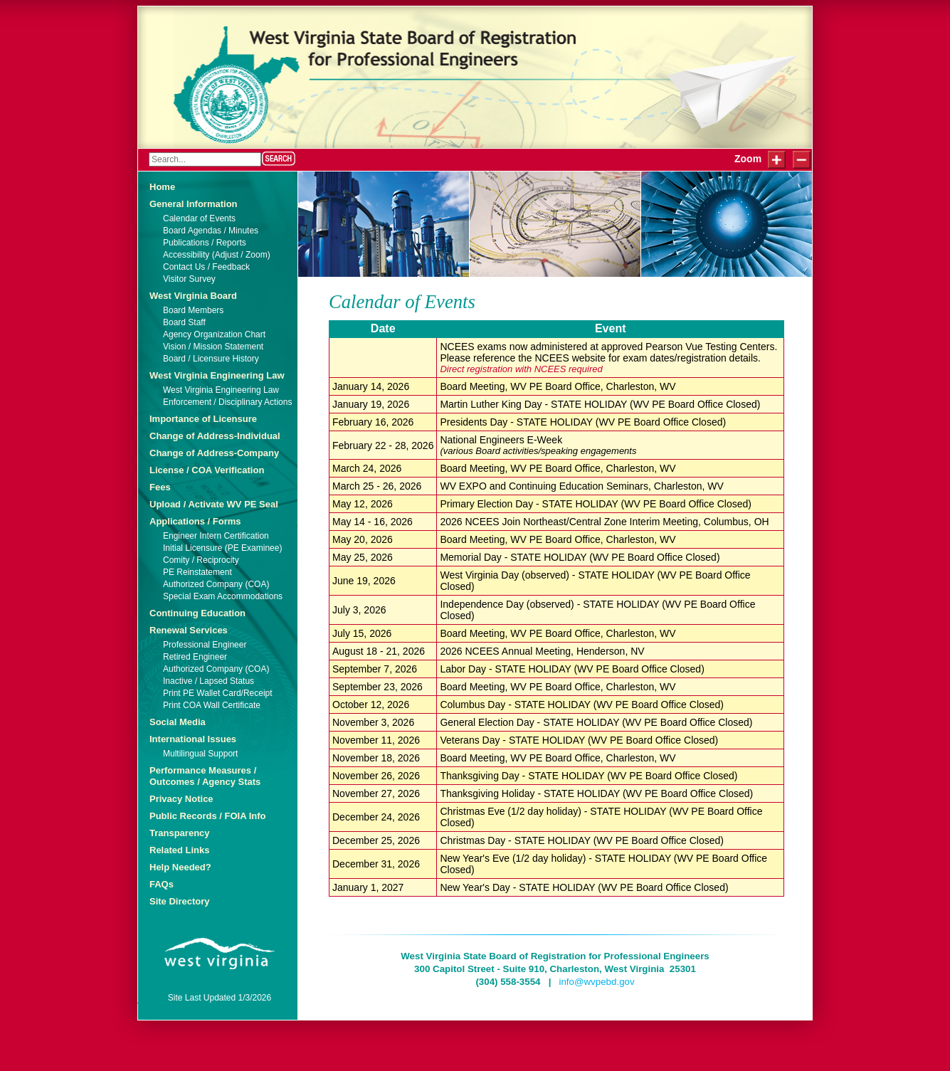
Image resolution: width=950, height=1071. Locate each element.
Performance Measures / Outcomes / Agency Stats (204, 776)
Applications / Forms (195, 521)
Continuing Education (197, 613)
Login (156, 19)
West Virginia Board (193, 295)
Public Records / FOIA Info (207, 816)
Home (162, 186)
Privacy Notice (181, 798)
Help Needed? (180, 867)
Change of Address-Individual (214, 436)
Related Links (179, 850)
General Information (193, 204)
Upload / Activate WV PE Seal (213, 504)
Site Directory (179, 901)
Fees (160, 487)
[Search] (205, 159)
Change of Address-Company (214, 453)
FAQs (161, 884)
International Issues (192, 739)
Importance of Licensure (203, 418)
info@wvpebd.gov (596, 981)
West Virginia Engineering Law (217, 375)
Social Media (177, 722)
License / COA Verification (206, 470)
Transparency (179, 833)
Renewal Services (188, 630)
